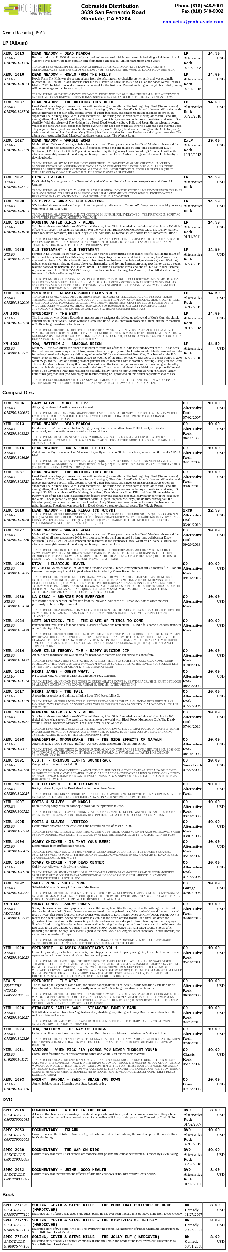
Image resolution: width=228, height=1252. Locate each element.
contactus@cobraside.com (193, 21)
